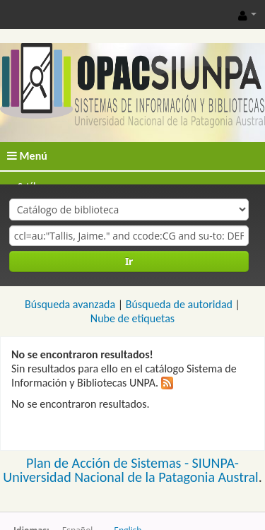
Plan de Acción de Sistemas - (109, 462)
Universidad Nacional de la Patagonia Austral (130, 477)
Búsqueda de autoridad (179, 304)
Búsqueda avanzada (70, 304)
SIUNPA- (215, 462)
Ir (129, 261)
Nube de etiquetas (132, 318)
